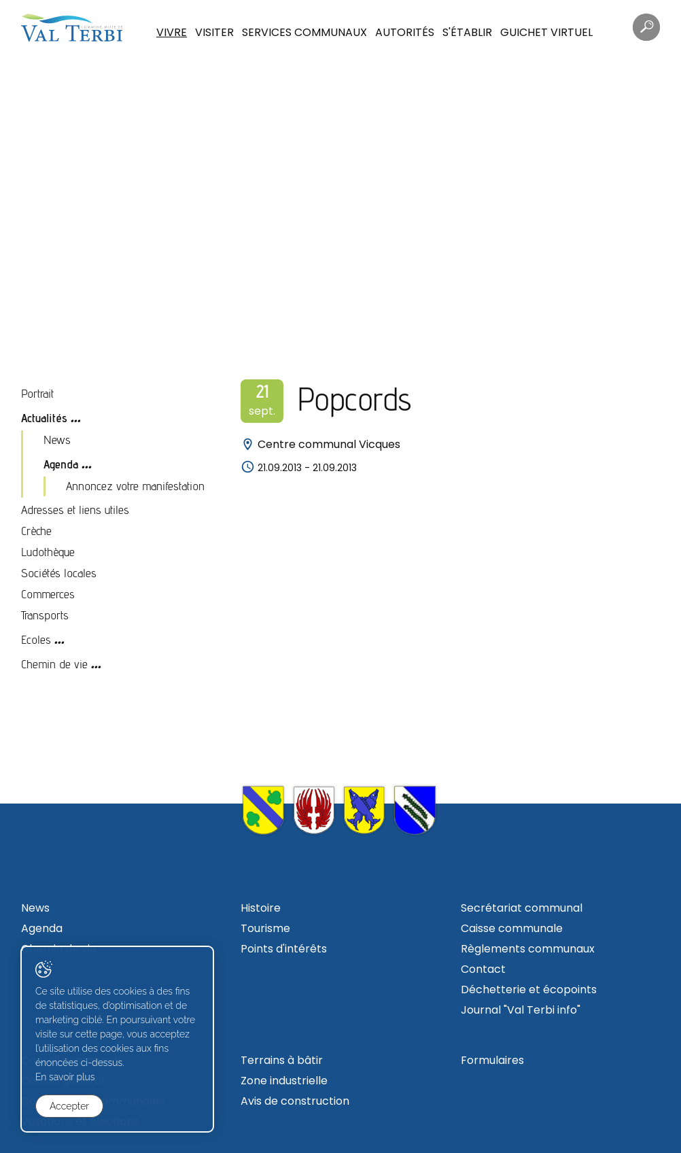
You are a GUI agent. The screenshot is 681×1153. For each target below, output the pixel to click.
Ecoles (36, 639)
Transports (45, 615)
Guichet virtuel (546, 32)
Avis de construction (295, 1101)
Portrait (37, 393)
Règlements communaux (528, 949)
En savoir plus (65, 1076)
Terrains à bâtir (282, 1060)
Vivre (171, 32)
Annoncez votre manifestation (135, 486)
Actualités (44, 418)
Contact (483, 969)
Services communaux (304, 32)
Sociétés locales (59, 573)
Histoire (261, 908)
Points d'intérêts (284, 949)
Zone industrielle (284, 1080)
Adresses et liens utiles (75, 509)
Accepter (69, 1106)
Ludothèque (48, 552)
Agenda (60, 464)
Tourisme (265, 928)
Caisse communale (512, 928)
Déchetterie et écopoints (529, 989)
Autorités (404, 32)
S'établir (467, 32)
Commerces (48, 594)
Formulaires (492, 1060)
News (57, 439)
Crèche (36, 530)
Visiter (214, 32)
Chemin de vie (54, 664)
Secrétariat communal (521, 908)
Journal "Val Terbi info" (520, 1010)
